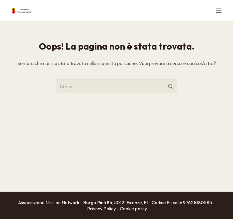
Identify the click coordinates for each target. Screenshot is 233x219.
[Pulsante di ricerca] (170, 86)
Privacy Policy (101, 208)
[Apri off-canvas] (218, 10)
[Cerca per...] (116, 86)
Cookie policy (133, 208)
